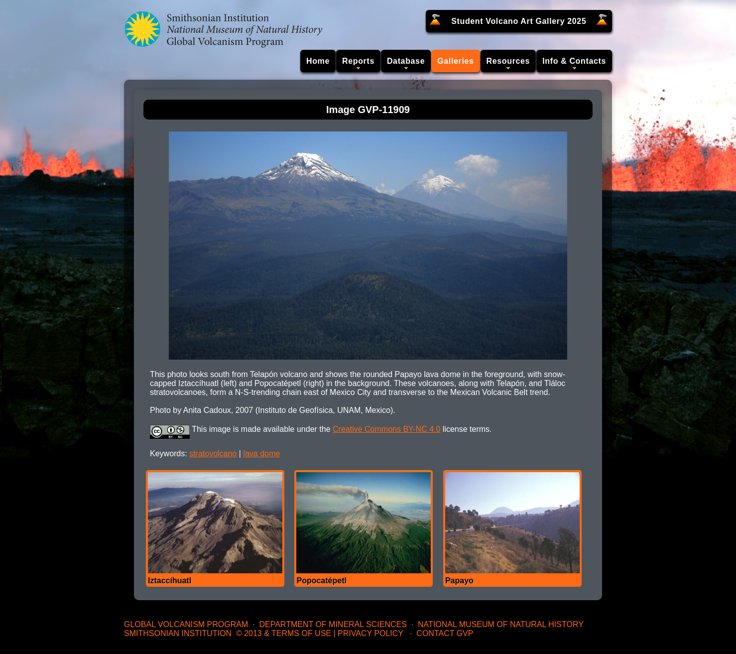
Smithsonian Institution (178, 633)
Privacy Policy (370, 633)
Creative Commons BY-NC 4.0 (386, 429)
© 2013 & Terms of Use (283, 633)
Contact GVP (444, 633)
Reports (358, 61)
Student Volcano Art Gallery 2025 (518, 21)
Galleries (455, 61)
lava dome (261, 453)
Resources (508, 61)
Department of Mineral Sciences (332, 624)
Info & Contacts (574, 61)
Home (318, 61)
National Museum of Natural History (501, 624)
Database (406, 61)
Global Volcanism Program (186, 624)
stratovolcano (213, 453)
